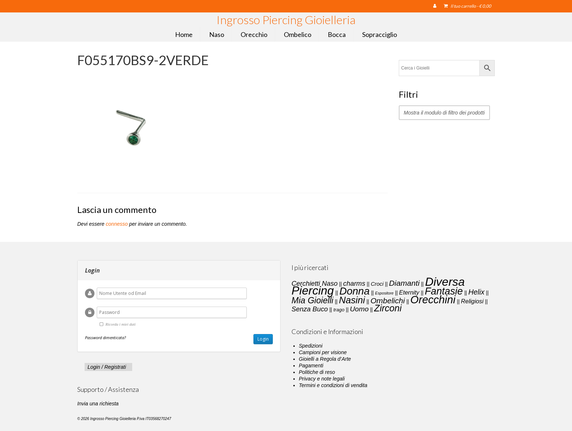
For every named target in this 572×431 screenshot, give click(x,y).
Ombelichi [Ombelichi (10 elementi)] (388, 300)
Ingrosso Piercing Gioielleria (286, 19)
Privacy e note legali (322, 379)
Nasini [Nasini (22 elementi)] (352, 300)
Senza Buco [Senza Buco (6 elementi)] (309, 309)
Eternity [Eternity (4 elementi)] (409, 292)
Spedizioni (311, 346)
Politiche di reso (317, 372)
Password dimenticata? (105, 337)
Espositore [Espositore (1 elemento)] (384, 293)
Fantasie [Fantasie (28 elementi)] (444, 291)
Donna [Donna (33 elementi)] (354, 291)
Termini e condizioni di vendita (333, 385)
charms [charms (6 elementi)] (354, 283)
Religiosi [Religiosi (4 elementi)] (472, 301)
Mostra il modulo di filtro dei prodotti (444, 113)
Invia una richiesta (98, 403)
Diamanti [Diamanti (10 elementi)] (404, 283)
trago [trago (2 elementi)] (338, 309)
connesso (117, 224)
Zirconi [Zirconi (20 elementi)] (388, 308)
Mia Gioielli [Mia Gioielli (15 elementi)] (312, 300)
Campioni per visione (323, 352)
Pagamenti (311, 365)
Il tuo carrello (467, 6)
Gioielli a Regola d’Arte (325, 359)
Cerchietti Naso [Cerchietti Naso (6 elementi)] (314, 283)
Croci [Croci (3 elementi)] (377, 284)
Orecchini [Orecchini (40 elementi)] (433, 300)
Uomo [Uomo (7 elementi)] (359, 309)
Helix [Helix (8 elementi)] (476, 292)
